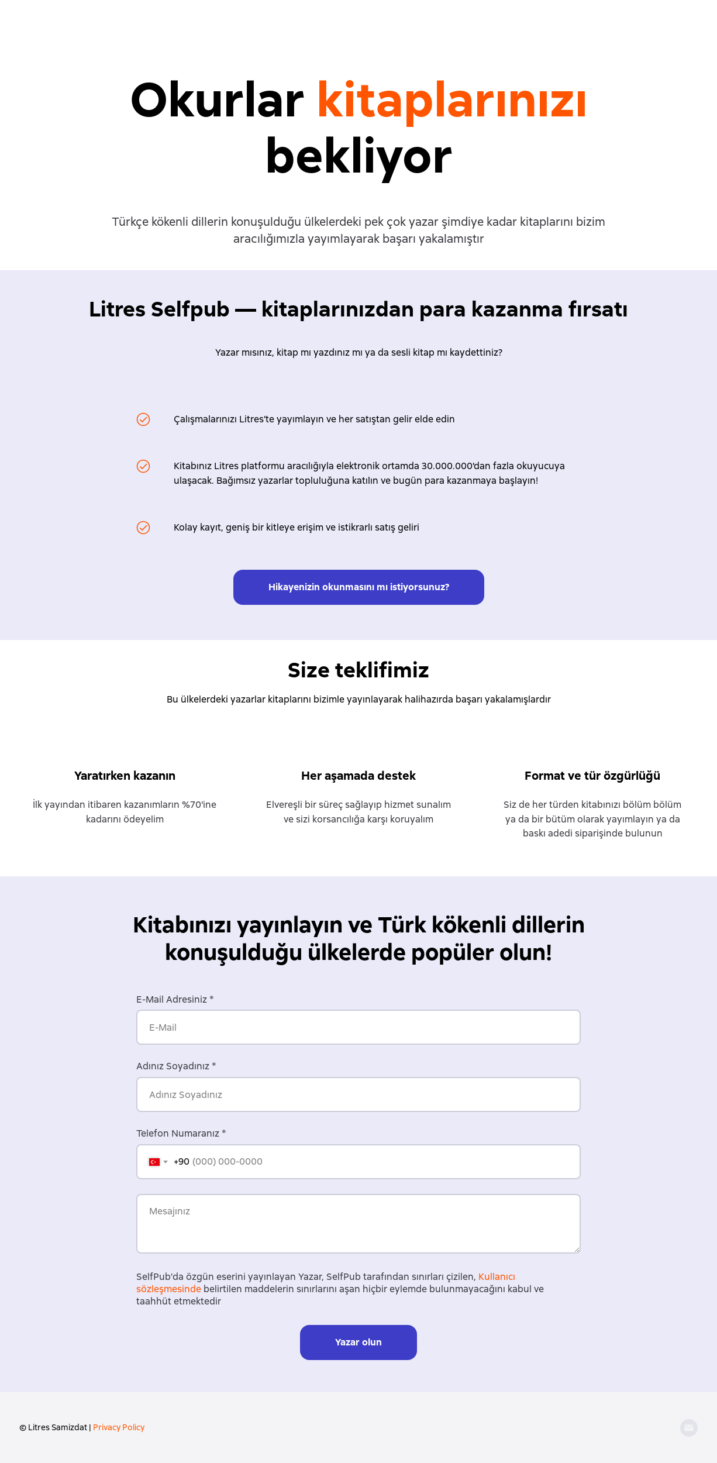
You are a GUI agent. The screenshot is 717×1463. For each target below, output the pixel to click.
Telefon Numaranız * (181, 1133)
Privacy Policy (118, 1427)
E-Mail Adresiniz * (175, 999)
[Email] (689, 1428)
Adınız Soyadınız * (176, 1066)
